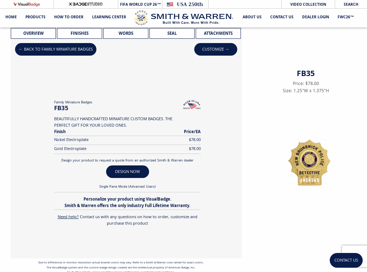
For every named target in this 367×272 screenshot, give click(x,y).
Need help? (68, 217)
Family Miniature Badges (73, 102)
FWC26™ (346, 18)
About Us (252, 18)
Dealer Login (315, 18)
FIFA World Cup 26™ (140, 5)
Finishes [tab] (80, 34)
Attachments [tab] (218, 34)
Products (35, 18)
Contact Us (282, 18)
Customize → (215, 50)
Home (11, 18)
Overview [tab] (33, 34)
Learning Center (109, 18)
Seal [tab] (172, 34)
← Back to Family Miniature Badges (56, 50)
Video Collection (308, 5)
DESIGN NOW (127, 172)
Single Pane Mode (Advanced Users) (127, 186)
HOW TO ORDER (69, 18)
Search (351, 5)
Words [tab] (126, 34)
